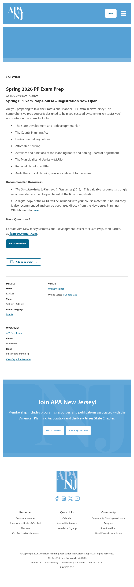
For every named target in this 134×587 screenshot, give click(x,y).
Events (9, 315)
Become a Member (25, 518)
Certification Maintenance (25, 533)
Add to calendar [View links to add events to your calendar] (24, 262)
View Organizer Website (18, 360)
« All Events (13, 76)
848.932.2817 (95, 563)
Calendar (67, 518)
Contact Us (35, 563)
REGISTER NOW (17, 244)
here (36, 211)
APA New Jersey (14, 333)
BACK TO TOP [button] (67, 567)
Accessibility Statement (73, 563)
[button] (57, 499)
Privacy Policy (51, 563)
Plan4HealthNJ (108, 528)
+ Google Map (70, 295)
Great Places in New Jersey (108, 533)
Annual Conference (67, 523)
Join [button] (110, 13)
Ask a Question (78, 431)
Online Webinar (56, 289)
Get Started (53, 431)
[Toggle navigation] (123, 13)
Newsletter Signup (67, 528)
